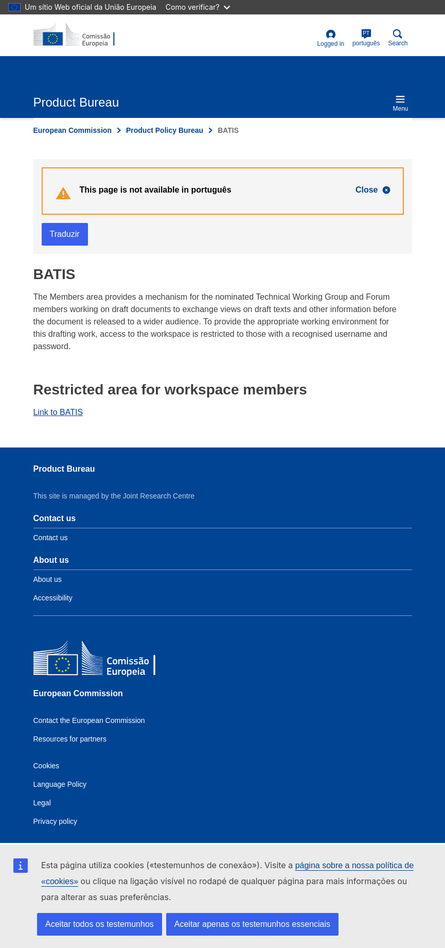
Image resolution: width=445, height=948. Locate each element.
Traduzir (65, 234)
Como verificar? (198, 7)
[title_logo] (83, 35)
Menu (400, 103)
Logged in (330, 38)
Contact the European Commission (89, 720)
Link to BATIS (58, 412)
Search (397, 38)
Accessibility (53, 598)
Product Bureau (64, 468)
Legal (42, 803)
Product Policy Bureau (164, 130)
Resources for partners (69, 739)
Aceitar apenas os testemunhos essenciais (252, 924)
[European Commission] (108, 660)
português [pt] (366, 38)
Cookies (46, 766)
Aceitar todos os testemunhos (99, 924)
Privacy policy (55, 821)
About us (47, 579)
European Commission (72, 130)
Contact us (50, 537)
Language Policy (60, 784)
